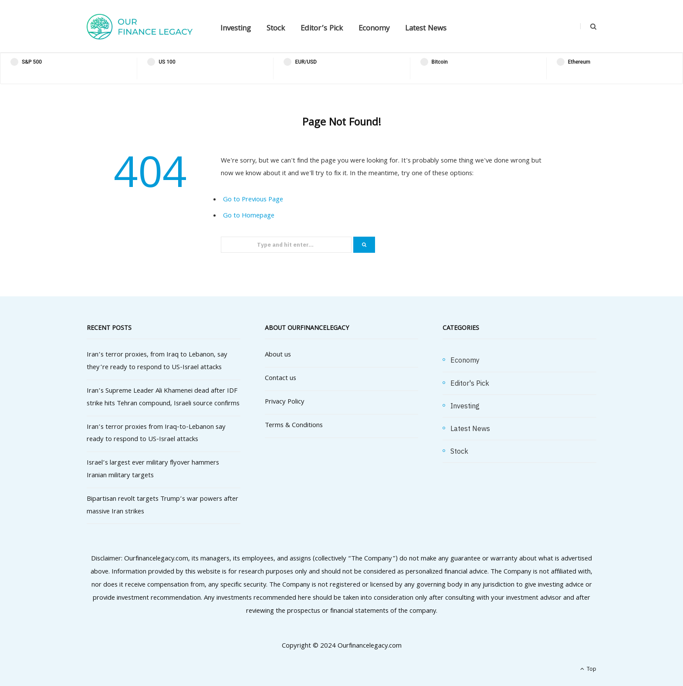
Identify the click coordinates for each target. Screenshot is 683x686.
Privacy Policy (284, 402)
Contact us (280, 378)
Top (588, 669)
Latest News (425, 29)
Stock (276, 29)
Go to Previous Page (253, 200)
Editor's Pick (469, 383)
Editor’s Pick (322, 29)
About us (278, 355)
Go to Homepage (248, 216)
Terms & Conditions (294, 425)
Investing (235, 29)
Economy (373, 29)
